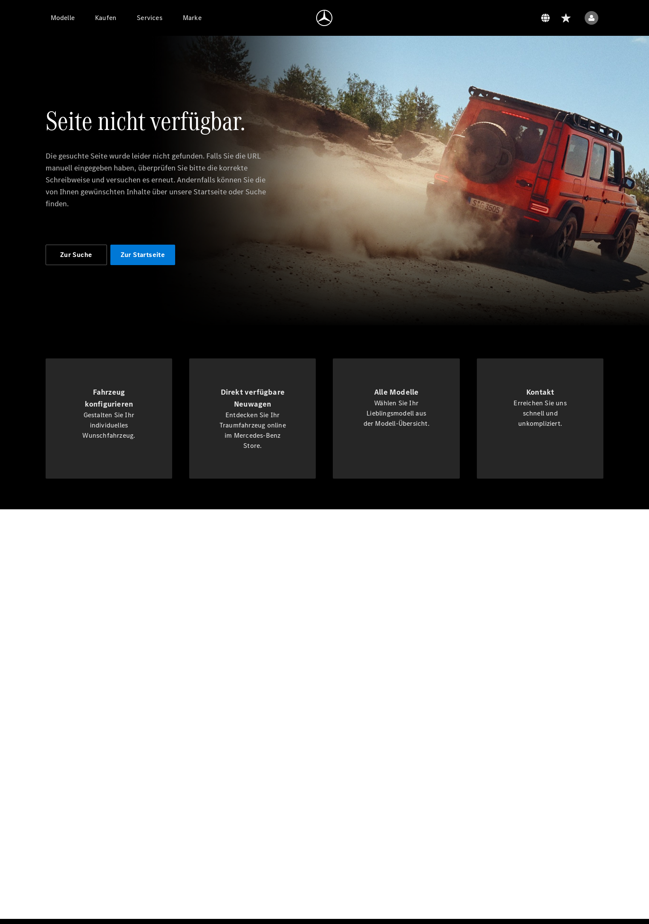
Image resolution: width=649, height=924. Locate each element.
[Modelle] (63, 18)
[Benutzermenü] (591, 17)
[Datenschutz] (504, 18)
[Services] (149, 18)
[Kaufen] (105, 18)
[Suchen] (525, 18)
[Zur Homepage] (324, 18)
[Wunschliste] (566, 18)
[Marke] (192, 18)
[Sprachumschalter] (545, 18)
